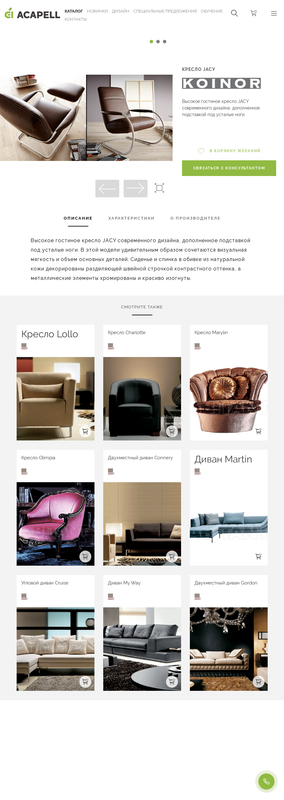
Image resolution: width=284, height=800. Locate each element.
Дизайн (120, 11)
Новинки (97, 11)
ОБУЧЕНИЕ (212, 11)
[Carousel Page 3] (164, 41)
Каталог (74, 11)
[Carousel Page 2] (158, 41)
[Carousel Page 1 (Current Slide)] (151, 41)
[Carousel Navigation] (86, 29)
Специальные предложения (165, 11)
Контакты (76, 19)
